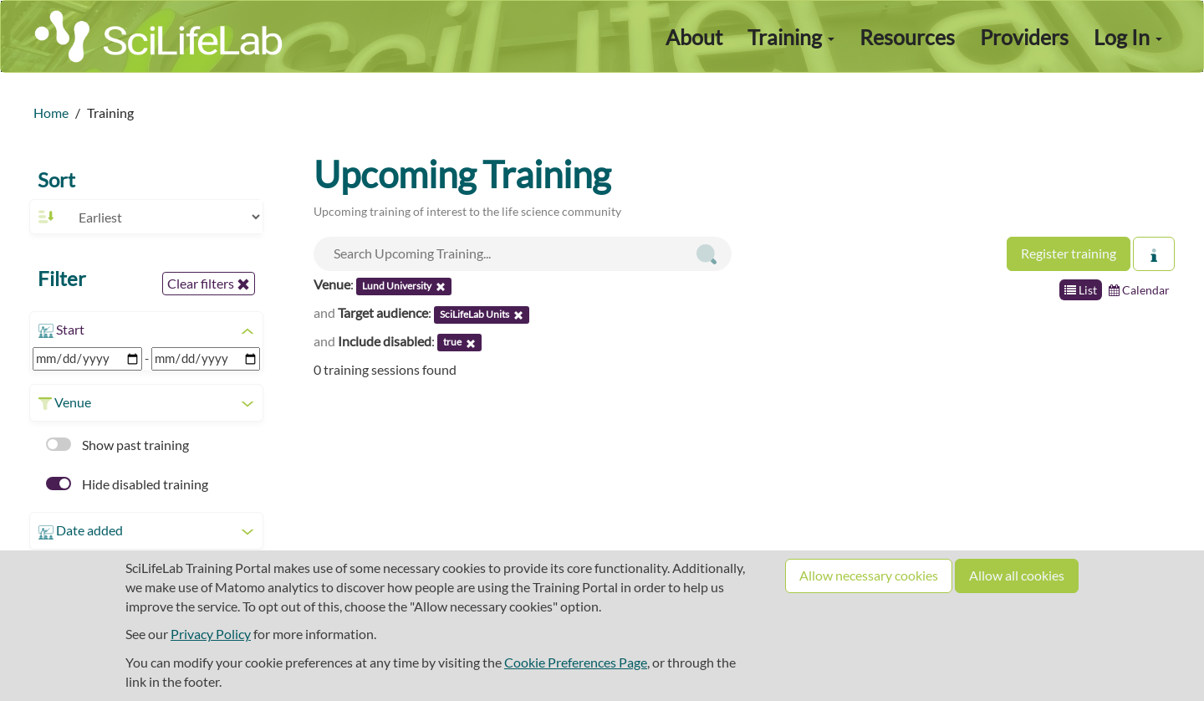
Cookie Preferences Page (575, 662)
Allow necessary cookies (868, 575)
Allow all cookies (1016, 575)
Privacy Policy (211, 634)
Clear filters (208, 283)
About (694, 36)
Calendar (1139, 290)
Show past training (117, 445)
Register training (1068, 253)
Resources (907, 36)
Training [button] (790, 36)
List (1080, 290)
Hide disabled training (127, 484)
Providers (1024, 36)
